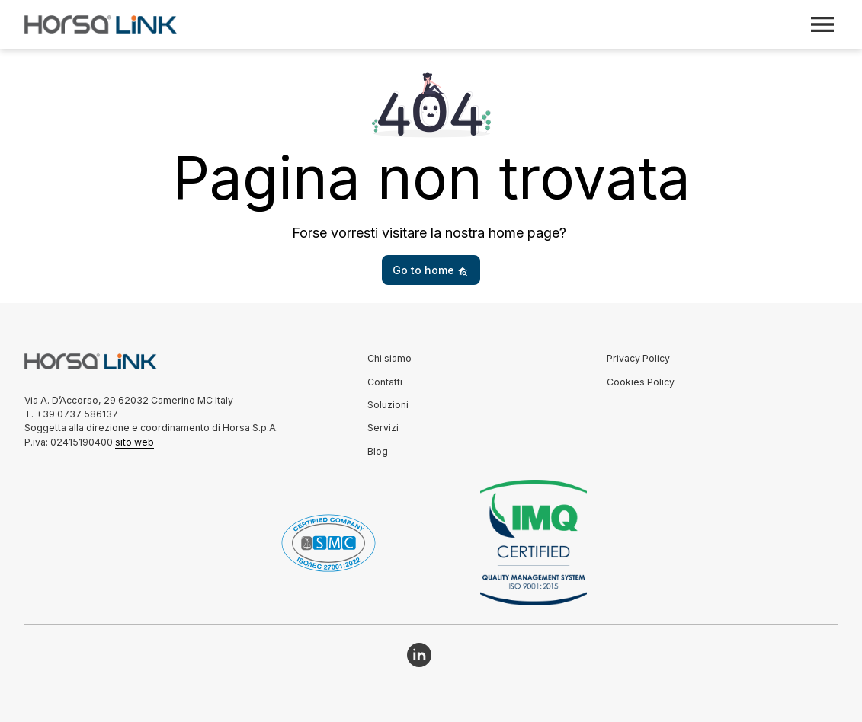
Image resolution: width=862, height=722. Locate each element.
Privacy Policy (638, 358)
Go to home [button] (430, 270)
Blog (377, 451)
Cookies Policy (641, 382)
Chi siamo (389, 358)
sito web (134, 442)
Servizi (383, 427)
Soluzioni (388, 405)
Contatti (384, 382)
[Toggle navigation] (822, 24)
